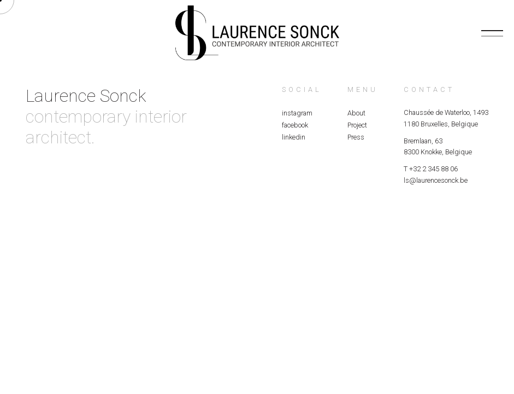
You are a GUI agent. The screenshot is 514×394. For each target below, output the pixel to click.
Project (357, 125)
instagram (297, 113)
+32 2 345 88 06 (433, 169)
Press (355, 137)
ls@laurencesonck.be (436, 180)
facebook (295, 125)
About (356, 113)
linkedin (293, 137)
